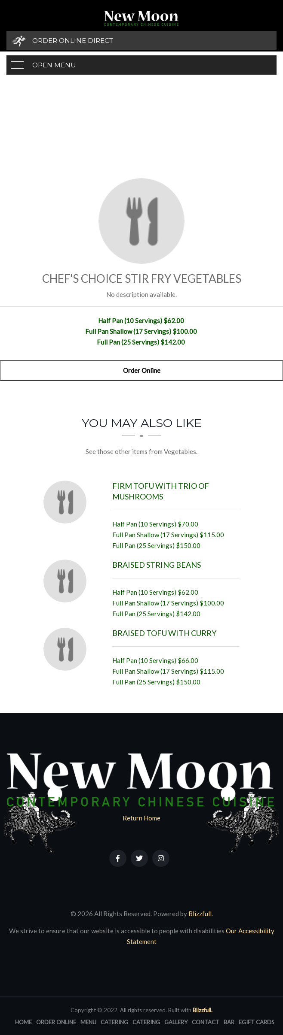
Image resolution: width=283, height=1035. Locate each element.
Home (23, 1022)
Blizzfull (200, 913)
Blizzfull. (202, 1010)
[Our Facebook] (117, 858)
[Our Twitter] (139, 858)
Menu (88, 1022)
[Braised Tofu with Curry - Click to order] (67, 649)
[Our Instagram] (160, 858)
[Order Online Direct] (141, 40)
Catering (114, 1022)
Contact (205, 1022)
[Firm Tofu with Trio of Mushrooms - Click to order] (67, 502)
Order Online (141, 370)
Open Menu (54, 65)
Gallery (176, 1022)
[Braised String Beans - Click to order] (67, 581)
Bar (229, 1022)
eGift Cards (256, 1022)
